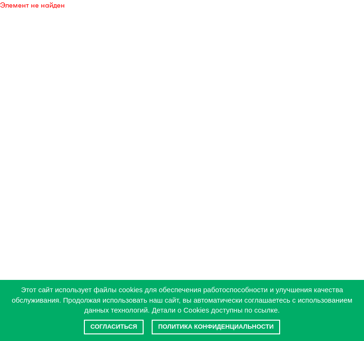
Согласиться (114, 326)
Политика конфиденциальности (216, 326)
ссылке (266, 310)
